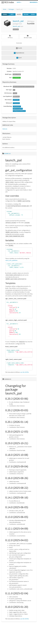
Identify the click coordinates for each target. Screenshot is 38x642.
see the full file (24, 372)
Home (4, 9)
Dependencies (19, 53)
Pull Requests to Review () (19, 111)
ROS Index (7, 2)
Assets (19, 48)
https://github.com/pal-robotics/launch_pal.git (23, 86)
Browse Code (28, 36)
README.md (7, 153)
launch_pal (18, 21)
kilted (19, 14)
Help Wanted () (16, 106)
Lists (19, 2)
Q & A (19, 58)
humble (5, 14)
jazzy (12, 14)
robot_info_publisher (11, 260)
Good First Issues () (17, 108)
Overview (19, 43)
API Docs (10, 36)
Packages (11, 9)
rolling (26, 14)
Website (4, 129)
